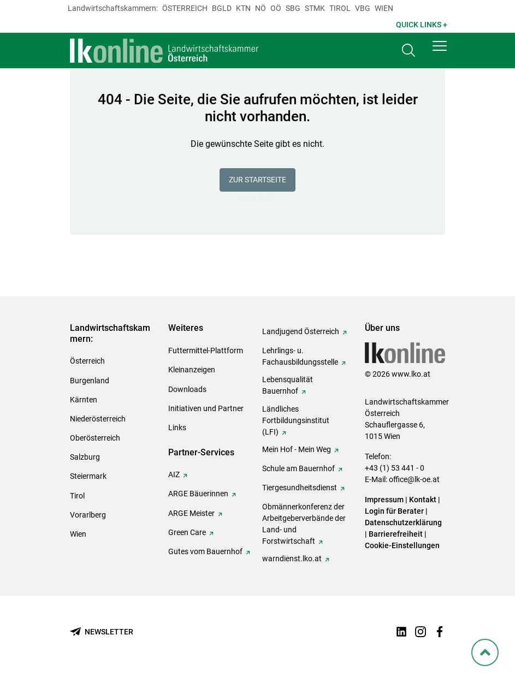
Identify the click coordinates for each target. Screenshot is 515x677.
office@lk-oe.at (414, 479)
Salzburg (85, 457)
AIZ (174, 474)
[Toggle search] (408, 53)
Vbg (362, 8)
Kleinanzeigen (191, 369)
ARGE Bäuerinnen (198, 493)
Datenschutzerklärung (403, 522)
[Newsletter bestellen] (101, 632)
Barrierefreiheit (396, 534)
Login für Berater (394, 511)
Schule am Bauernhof (298, 468)
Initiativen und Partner (206, 408)
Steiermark (88, 476)
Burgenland (89, 380)
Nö (260, 8)
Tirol (340, 8)
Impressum (384, 499)
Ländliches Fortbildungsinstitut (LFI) (295, 420)
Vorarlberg (88, 514)
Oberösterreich (95, 437)
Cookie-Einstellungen (402, 545)
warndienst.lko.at (292, 558)
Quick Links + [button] (421, 24)
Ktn (243, 8)
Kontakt (422, 499)
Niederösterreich (98, 418)
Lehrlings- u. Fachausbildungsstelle (300, 356)
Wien (384, 8)
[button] (440, 50)
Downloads (187, 389)
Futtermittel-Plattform (205, 350)
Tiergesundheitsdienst (299, 487)
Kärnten (83, 399)
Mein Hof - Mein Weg (296, 449)
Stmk (315, 8)
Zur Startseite (257, 179)
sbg (293, 8)
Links (177, 427)
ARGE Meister (191, 513)
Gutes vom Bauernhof (205, 551)
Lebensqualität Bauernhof (287, 385)
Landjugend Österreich (300, 331)
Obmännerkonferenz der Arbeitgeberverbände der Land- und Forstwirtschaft (304, 523)
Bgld (222, 8)
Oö (275, 8)
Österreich (185, 8)
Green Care (187, 532)
